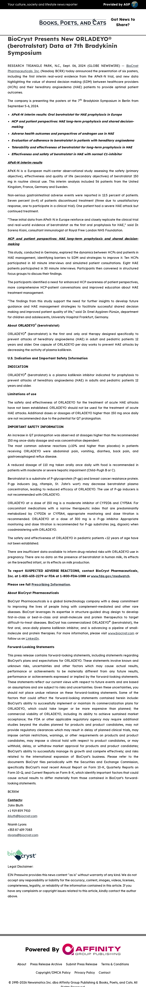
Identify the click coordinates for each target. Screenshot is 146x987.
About (21, 964)
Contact (104, 972)
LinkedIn (32, 638)
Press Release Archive (46, 964)
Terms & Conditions (115, 964)
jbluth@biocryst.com (22, 816)
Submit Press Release (81, 964)
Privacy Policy (84, 972)
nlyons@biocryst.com (23, 835)
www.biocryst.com (121, 633)
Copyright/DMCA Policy (53, 972)
